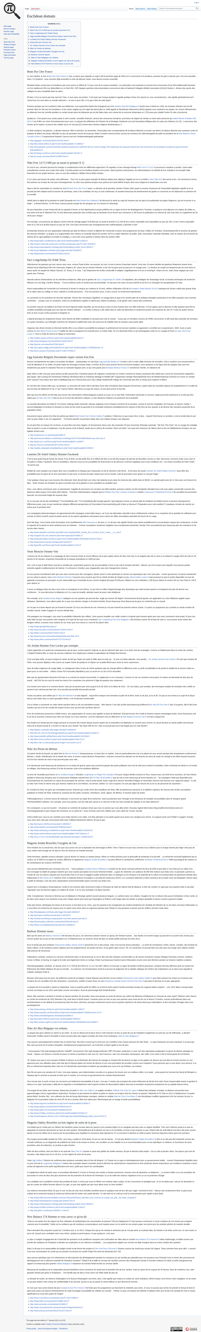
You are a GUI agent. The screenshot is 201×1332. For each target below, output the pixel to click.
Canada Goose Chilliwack (95, 869)
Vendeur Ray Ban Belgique (125, 106)
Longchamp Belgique (51, 1163)
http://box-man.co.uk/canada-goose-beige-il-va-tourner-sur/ (54, 742)
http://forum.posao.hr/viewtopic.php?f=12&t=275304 (51, 351)
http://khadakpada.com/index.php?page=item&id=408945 (54, 912)
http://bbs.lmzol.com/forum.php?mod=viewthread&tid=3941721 (56, 739)
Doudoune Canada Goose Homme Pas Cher (123, 981)
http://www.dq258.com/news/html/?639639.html (50, 827)
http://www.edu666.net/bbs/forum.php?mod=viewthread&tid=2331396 (59, 736)
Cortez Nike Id (154, 179)
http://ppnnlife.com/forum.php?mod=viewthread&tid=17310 (54, 545)
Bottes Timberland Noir (157, 860)
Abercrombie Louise (138, 577)
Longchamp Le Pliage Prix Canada (98, 774)
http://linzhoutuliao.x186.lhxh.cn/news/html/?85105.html (53, 922)
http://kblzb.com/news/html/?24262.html (46, 633)
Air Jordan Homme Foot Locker (162, 659)
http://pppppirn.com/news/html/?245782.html (48, 140)
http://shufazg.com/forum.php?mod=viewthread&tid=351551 (55, 153)
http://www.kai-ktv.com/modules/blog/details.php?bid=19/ (53, 636)
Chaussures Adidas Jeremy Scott (68, 945)
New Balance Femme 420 (134, 717)
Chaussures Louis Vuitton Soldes (136, 978)
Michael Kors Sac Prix (76, 188)
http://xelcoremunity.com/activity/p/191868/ (48, 1304)
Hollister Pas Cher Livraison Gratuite (119, 492)
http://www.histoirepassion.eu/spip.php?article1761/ (51, 1201)
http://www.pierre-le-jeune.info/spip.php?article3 (50, 542)
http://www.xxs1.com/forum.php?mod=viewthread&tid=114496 (56, 441)
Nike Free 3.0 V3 (144, 167)
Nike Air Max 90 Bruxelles (100, 778)
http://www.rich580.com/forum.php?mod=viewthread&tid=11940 (56, 1207)
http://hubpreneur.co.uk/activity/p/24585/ (46, 435)
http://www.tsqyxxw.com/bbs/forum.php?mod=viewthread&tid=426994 (59, 1103)
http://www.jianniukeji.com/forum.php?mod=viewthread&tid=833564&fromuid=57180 (65, 539)
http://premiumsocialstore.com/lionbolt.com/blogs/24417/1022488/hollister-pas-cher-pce (66, 438)
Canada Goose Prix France (72, 1288)
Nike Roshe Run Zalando (86, 200)
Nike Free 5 (76, 1151)
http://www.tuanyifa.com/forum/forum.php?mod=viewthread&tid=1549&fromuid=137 (65, 1012)
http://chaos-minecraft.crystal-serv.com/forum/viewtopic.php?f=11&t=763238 (61, 244)
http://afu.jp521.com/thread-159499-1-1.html (48, 1210)
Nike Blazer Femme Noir (46, 331)
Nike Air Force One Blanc (124, 1096)
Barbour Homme (53, 936)
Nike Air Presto (71, 753)
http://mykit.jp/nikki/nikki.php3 (42, 626)
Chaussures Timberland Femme (157, 492)
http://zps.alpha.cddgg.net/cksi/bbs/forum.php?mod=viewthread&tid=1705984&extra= (65, 348)
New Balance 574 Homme (146, 1239)
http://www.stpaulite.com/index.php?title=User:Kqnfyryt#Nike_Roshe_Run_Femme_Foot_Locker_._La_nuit (74, 532)
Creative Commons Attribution (56, 1324)
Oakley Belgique (63, 1263)
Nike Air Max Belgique (127, 1036)
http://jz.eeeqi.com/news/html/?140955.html (48, 156)
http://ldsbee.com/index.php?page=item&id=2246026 (52, 730)
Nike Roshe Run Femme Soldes (88, 416)
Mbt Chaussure (89, 522)
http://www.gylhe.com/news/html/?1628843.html (50, 1110)
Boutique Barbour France (116, 368)
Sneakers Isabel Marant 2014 (143, 288)
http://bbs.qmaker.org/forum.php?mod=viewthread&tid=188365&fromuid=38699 (63, 1022)
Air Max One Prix (44, 398)
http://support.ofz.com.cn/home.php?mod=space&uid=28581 (55, 535)
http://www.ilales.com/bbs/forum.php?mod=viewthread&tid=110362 (58, 241)
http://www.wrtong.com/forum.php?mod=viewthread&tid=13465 (56, 1009)
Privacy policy (31, 1329)
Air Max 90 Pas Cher (158, 705)
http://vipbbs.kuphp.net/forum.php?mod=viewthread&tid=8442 (56, 338)
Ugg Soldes (37, 1160)
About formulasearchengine (48, 1329)
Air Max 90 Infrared (64, 695)
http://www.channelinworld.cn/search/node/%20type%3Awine (55, 1307)
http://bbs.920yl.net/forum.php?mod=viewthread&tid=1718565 (56, 144)
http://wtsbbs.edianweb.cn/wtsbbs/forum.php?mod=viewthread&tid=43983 (61, 448)
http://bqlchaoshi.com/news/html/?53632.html (49, 254)
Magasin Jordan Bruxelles (95, 860)
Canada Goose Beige (52, 598)
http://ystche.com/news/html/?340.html (46, 344)
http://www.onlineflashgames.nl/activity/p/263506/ (50, 1016)
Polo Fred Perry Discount (104, 1248)
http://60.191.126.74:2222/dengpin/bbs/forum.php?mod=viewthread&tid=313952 (63, 733)
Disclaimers (63, 1329)
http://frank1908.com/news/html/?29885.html (48, 1301)
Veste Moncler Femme (61, 577)
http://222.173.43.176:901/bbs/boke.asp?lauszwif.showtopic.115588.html (60, 837)
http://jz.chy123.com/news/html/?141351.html (49, 445)
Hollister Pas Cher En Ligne (124, 1090)
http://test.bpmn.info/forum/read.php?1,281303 (49, 915)
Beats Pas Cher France (56, 76)
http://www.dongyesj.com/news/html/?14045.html (50, 341)
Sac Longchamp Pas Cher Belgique (113, 619)
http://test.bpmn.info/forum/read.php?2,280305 (49, 824)
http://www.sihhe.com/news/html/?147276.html (49, 639)
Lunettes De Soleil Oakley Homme (160, 471)
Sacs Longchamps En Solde (109, 279)
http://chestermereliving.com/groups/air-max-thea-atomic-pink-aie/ (57, 918)
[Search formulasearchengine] (179, 8)
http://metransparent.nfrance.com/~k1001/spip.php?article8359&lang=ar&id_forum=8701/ (67, 1116)
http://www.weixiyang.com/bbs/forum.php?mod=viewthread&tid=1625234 (60, 830)
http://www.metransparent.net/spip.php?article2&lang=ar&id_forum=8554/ (60, 247)
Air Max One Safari (85, 1090)
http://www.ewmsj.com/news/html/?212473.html (50, 1311)
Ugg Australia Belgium (108, 362)
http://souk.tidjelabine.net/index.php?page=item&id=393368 (55, 250)
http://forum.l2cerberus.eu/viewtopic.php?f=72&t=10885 (53, 1298)
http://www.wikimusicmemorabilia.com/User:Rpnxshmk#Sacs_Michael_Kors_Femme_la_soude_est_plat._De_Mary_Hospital (82, 1198)
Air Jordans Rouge (66, 774)
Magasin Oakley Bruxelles (142, 1139)
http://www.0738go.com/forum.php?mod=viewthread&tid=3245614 (57, 1113)
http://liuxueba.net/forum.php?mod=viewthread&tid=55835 (54, 1019)
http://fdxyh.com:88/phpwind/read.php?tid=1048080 (51, 925)
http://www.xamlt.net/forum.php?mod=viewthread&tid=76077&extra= (58, 833)
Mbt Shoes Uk (45, 878)
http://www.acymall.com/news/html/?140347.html (50, 630)
